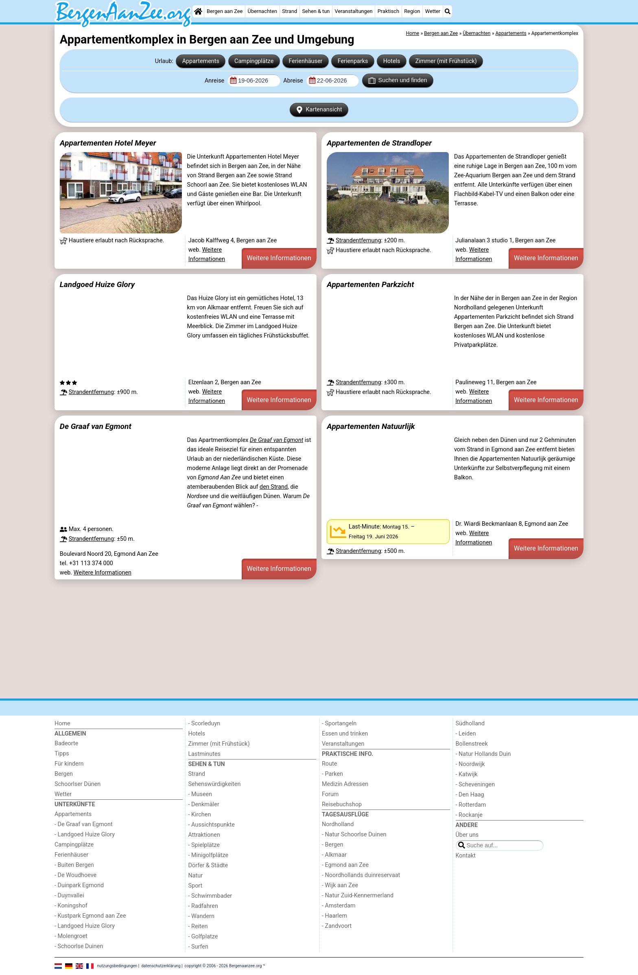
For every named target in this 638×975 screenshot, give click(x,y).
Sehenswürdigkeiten (214, 784)
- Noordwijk (470, 764)
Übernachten (262, 11)
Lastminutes (204, 754)
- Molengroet (71, 936)
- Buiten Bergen (74, 865)
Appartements (200, 61)
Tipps (62, 753)
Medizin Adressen (345, 784)
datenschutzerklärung (160, 966)
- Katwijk (467, 774)
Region (412, 11)
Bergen (64, 773)
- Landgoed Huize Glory (85, 834)
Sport (195, 885)
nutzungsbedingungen (117, 966)
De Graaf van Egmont (95, 426)
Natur (195, 875)
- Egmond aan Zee (345, 865)
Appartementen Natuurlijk (371, 426)
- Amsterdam (339, 905)
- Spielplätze (204, 845)
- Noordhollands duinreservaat (361, 875)
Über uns (467, 834)
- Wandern (201, 916)
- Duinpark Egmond (79, 885)
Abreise (293, 80)
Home (62, 723)
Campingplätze (253, 61)
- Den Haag (470, 794)
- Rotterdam (471, 804)
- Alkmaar (334, 854)
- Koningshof (71, 905)
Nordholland (338, 824)
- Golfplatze (203, 936)
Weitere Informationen (279, 258)
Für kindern (69, 763)
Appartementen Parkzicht (370, 284)
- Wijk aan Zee (340, 885)
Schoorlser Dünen (78, 784)
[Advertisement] (299, 639)
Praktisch (388, 11)
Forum (330, 794)
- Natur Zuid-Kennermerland (357, 895)
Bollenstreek (472, 743)
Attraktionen (204, 834)
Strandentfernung (358, 240)
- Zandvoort (337, 926)
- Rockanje (469, 815)
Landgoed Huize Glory (97, 284)
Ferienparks (353, 61)
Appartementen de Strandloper (379, 143)
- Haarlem (334, 915)
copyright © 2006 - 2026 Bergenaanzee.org (223, 966)
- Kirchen (199, 814)
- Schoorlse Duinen (79, 946)
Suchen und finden (397, 80)
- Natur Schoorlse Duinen (354, 834)
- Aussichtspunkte (211, 824)
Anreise (215, 80)
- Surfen (198, 946)
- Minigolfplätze (208, 855)
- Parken (332, 773)
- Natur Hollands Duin (483, 754)
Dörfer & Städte (208, 865)
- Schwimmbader (210, 895)
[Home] (198, 11)
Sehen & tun (316, 11)
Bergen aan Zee (225, 11)
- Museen (200, 794)
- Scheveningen (475, 784)
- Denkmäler (203, 804)
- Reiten (198, 926)
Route (329, 763)
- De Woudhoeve (75, 875)
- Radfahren (203, 906)
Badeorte (66, 743)
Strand (289, 11)
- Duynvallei (69, 895)
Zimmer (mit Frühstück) (446, 61)
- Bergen (332, 844)
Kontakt (466, 855)
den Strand (274, 486)
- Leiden (466, 733)
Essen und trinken (345, 733)
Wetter (432, 11)
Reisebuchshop (342, 804)
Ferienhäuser (305, 61)
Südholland (470, 723)
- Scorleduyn (204, 723)
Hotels (391, 61)
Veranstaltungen (354, 11)
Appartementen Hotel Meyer (108, 143)
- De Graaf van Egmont (84, 824)
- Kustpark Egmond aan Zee (90, 915)
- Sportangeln (339, 723)
